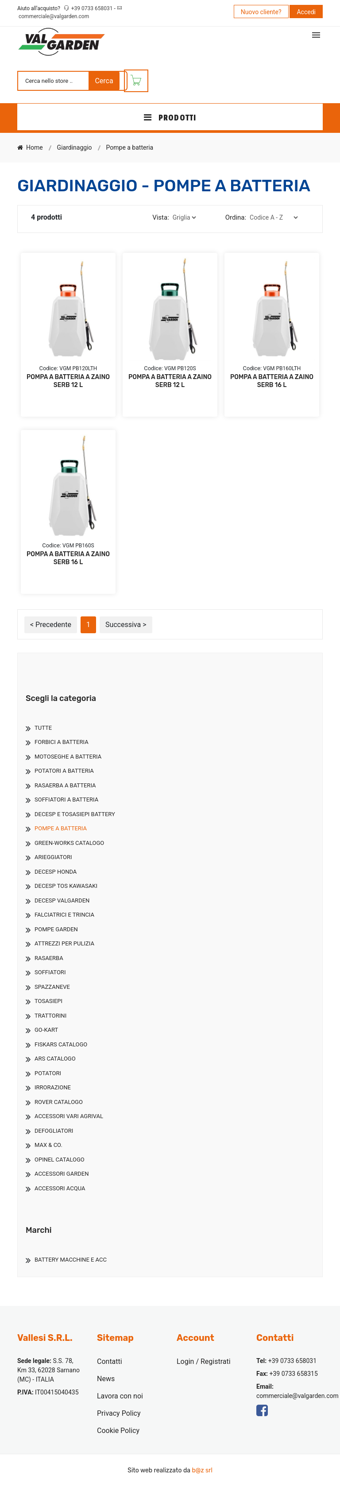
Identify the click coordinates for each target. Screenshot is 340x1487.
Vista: (160, 217)
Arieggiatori (53, 857)
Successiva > (126, 624)
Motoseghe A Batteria (68, 756)
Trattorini (50, 1015)
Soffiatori (50, 972)
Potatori (48, 1073)
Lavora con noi (120, 1396)
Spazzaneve (52, 987)
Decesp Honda (56, 871)
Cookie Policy (118, 1430)
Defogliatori (54, 1130)
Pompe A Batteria (61, 828)
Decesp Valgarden (62, 900)
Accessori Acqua (60, 1188)
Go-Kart (46, 1029)
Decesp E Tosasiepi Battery (75, 814)
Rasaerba (49, 958)
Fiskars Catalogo (61, 1044)
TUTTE (43, 727)
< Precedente (50, 624)
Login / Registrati (204, 1361)
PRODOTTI (170, 118)
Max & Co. (48, 1145)
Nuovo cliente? (261, 11)
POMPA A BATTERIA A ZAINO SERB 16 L (271, 381)
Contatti (109, 1361)
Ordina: (235, 217)
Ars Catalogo (55, 1058)
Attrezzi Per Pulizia (64, 943)
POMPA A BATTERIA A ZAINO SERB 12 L (68, 381)
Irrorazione (53, 1087)
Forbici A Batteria (62, 742)
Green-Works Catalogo (69, 843)
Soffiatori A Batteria (66, 799)
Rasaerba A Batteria (65, 785)
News (106, 1379)
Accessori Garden (62, 1173)
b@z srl (202, 1470)
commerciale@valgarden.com (54, 16)
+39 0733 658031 (92, 8)
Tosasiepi (48, 1001)
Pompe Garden (56, 929)
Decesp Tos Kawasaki (66, 886)
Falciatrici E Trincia (64, 914)
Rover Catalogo (59, 1102)
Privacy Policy (119, 1413)
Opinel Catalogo (60, 1159)
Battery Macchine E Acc (71, 1259)
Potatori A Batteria (64, 770)
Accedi (306, 11)
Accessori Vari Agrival (69, 1116)
